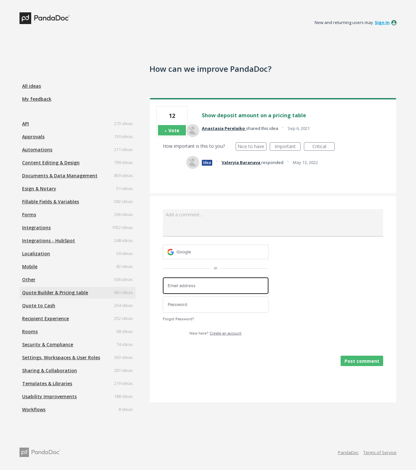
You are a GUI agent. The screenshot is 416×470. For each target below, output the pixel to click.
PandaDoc (348, 452)
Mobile (29, 266)
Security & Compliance (47, 344)
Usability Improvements (49, 396)
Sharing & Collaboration (49, 370)
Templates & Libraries (47, 383)
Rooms (30, 331)
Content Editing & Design (51, 162)
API (25, 124)
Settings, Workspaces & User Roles (61, 357)
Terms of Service (379, 452)
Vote (173, 130)
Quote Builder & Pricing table (55, 292)
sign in (382, 22)
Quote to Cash (38, 305)
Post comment (361, 361)
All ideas (31, 86)
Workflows (34, 409)
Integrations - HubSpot (48, 240)
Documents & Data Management (60, 175)
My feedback (36, 99)
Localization (36, 253)
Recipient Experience (45, 318)
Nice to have (252, 147)
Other (28, 279)
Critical (323, 147)
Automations (37, 149)
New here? (215, 333)
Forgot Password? (178, 319)
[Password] (215, 305)
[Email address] (215, 285)
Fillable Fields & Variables (50, 201)
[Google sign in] (215, 252)
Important (288, 147)
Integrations (36, 227)
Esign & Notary (39, 188)
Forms (29, 214)
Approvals (33, 136)
